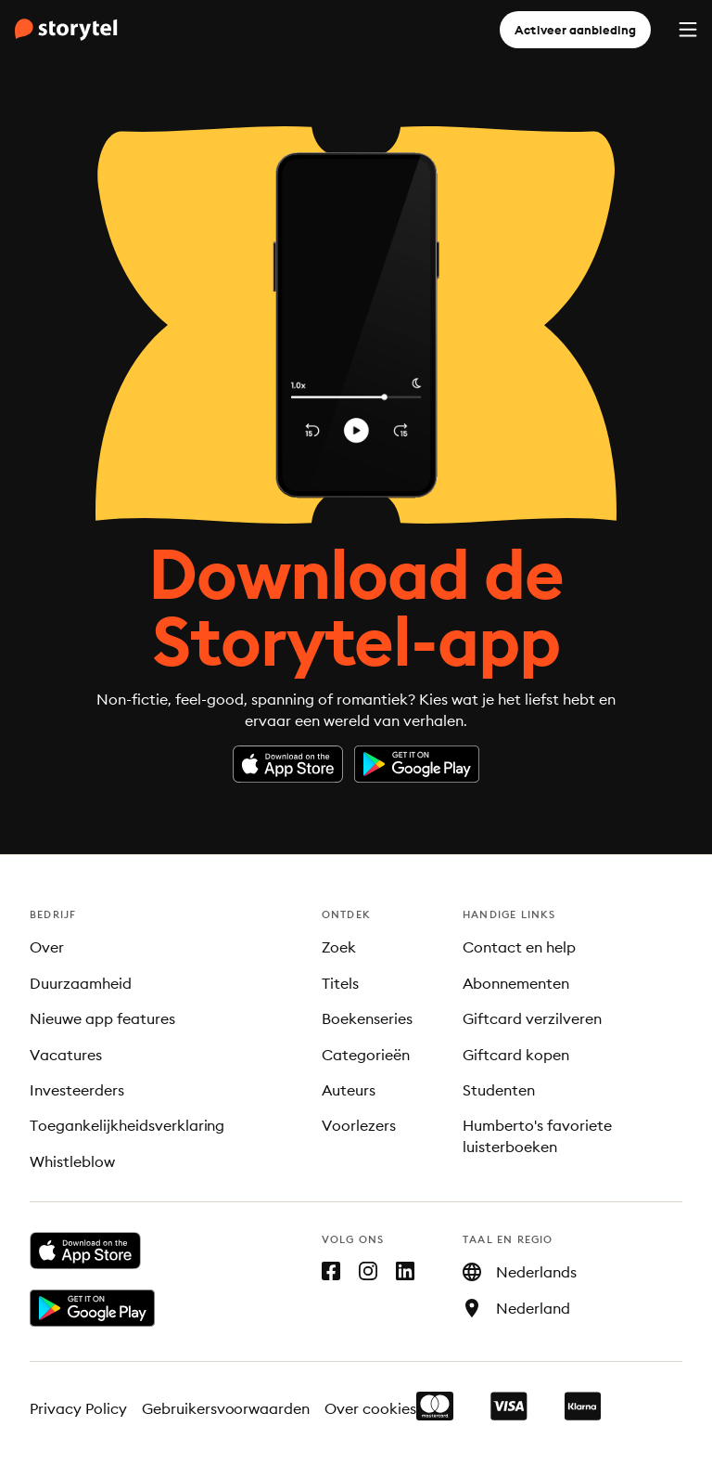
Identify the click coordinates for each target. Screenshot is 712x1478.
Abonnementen (516, 983)
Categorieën (366, 1054)
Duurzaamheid (81, 983)
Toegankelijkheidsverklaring (127, 1125)
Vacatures (66, 1054)
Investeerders (77, 1090)
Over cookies (370, 1408)
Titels (340, 983)
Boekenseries (367, 1018)
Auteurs (348, 1090)
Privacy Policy (78, 1408)
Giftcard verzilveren (532, 1018)
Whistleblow (72, 1161)
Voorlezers (359, 1125)
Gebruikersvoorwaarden (226, 1408)
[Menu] (688, 29)
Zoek (339, 947)
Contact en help (519, 947)
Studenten (499, 1090)
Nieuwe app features (102, 1018)
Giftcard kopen (516, 1054)
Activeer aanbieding (575, 29)
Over (47, 947)
